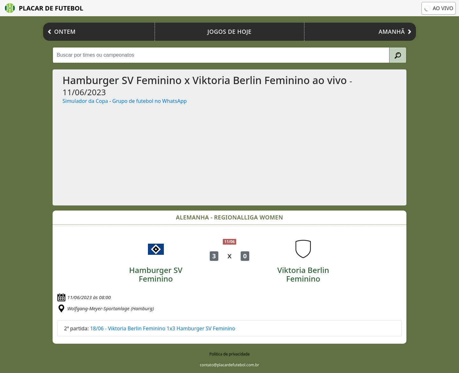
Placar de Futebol (44, 8)
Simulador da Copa (85, 100)
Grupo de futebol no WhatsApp (149, 100)
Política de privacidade (229, 354)
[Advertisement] (249, 152)
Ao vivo (438, 8)
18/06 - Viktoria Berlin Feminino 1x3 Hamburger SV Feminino (162, 328)
